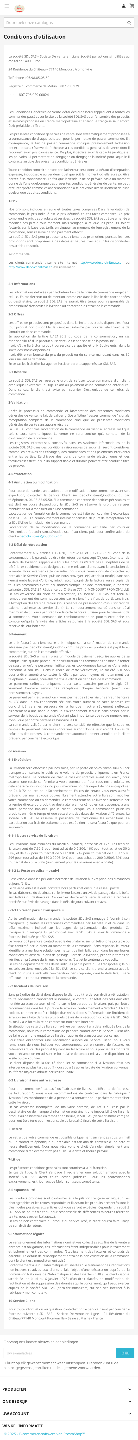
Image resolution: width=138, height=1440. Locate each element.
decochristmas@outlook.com (40, 536)
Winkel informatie (22, 1425)
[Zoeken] (69, 22)
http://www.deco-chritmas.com (101, 262)
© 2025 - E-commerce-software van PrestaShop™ (44, 1433)
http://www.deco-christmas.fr (30, 267)
